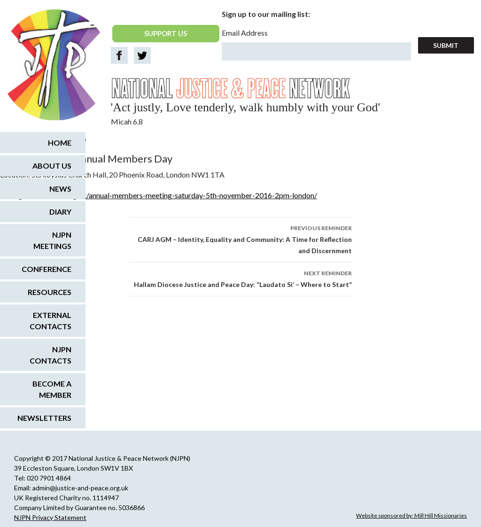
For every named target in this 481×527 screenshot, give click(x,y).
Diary (60, 211)
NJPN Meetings (52, 240)
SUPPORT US (165, 33)
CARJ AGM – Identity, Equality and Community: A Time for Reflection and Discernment (240, 239)
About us (51, 165)
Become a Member (51, 389)
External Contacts (50, 320)
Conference (46, 268)
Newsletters (44, 417)
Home (59, 142)
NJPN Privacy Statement (50, 517)
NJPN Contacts (50, 355)
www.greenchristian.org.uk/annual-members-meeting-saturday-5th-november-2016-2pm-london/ (158, 195)
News (60, 188)
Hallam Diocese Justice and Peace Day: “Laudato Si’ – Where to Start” (240, 278)
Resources (49, 291)
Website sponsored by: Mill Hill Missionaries (411, 515)
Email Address (245, 32)
